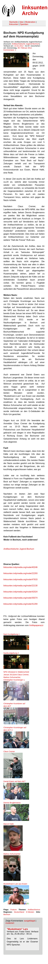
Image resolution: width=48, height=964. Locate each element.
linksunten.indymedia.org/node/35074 (20, 598)
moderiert (10, 923)
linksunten (13, 24)
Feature (13, 910)
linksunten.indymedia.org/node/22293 (20, 573)
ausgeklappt (29, 921)
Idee (21, 22)
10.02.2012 (18, 46)
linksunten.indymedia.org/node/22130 (20, 586)
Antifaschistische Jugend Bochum (25, 44)
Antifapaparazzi (36, 625)
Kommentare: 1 (9, 50)
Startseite (13, 22)
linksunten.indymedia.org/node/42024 (20, 592)
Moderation (30, 22)
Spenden (24, 24)
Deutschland (19, 912)
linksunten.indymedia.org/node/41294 (20, 604)
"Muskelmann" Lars (17, 929)
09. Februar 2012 (25, 48)
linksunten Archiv (34, 10)
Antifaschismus (34, 910)
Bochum (6, 914)
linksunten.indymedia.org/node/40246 (20, 567)
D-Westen (30, 912)
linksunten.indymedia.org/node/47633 (20, 579)
